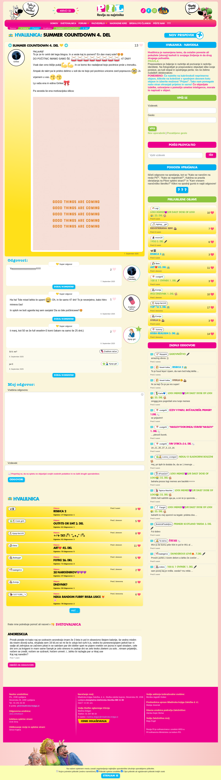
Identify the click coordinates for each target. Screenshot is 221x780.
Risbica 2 (157, 254)
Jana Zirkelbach (16, 714)
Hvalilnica (24, 35)
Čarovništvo (179, 354)
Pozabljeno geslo (177, 133)
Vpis (152, 129)
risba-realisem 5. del (164, 333)
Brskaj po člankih (140, 23)
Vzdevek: (153, 105)
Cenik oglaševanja (94, 721)
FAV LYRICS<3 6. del (182, 444)
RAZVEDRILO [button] (98, 23)
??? (169, 23)
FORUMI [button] (83, 23)
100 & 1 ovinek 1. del (165, 281)
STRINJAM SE (110, 776)
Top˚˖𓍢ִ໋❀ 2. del (160, 307)
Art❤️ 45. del (160, 267)
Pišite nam (159, 23)
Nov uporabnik (156, 133)
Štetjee (175, 541)
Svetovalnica (68, 23)
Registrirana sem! (163, 228)
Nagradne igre (118, 23)
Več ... (74, 610)
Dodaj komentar (64, 287)
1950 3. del (158, 241)
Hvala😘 (157, 320)
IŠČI (211, 155)
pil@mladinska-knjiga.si (28, 706)
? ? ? (182, 190)
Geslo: (151, 115)
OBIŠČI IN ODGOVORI (22, 665)
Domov (54, 23)
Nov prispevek (181, 35)
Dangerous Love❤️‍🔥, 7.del (188, 554)
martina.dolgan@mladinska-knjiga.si (102, 717)
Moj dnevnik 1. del (163, 294)
